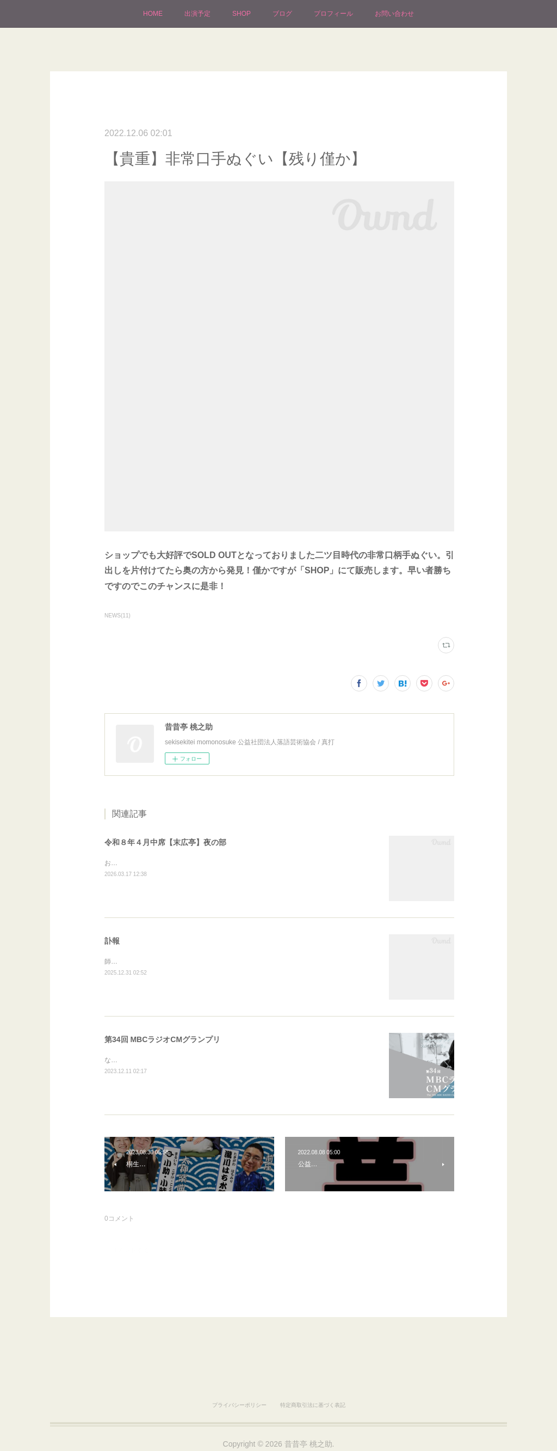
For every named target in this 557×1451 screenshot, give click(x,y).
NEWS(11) (117, 616)
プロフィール (333, 13)
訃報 (112, 940)
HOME (153, 13)
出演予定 (197, 13)
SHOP (241, 13)
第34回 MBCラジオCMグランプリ (162, 1039)
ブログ (282, 13)
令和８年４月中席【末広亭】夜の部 (165, 842)
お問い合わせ (394, 13)
